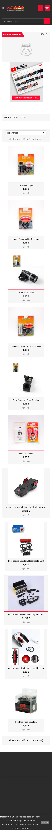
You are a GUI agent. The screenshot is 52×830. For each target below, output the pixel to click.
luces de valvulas (26, 454)
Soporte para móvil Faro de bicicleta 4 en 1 (26, 507)
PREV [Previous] (42, 34)
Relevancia (26, 132)
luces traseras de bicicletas (26, 239)
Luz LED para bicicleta (26, 722)
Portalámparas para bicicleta (26, 400)
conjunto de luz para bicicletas (26, 346)
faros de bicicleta (26, 293)
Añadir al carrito (23, 193)
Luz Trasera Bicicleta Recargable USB (26, 561)
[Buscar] (26, 21)
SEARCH (47, 21)
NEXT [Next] (46, 34)
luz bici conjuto (26, 185)
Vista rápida (28, 193)
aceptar (45, 822)
